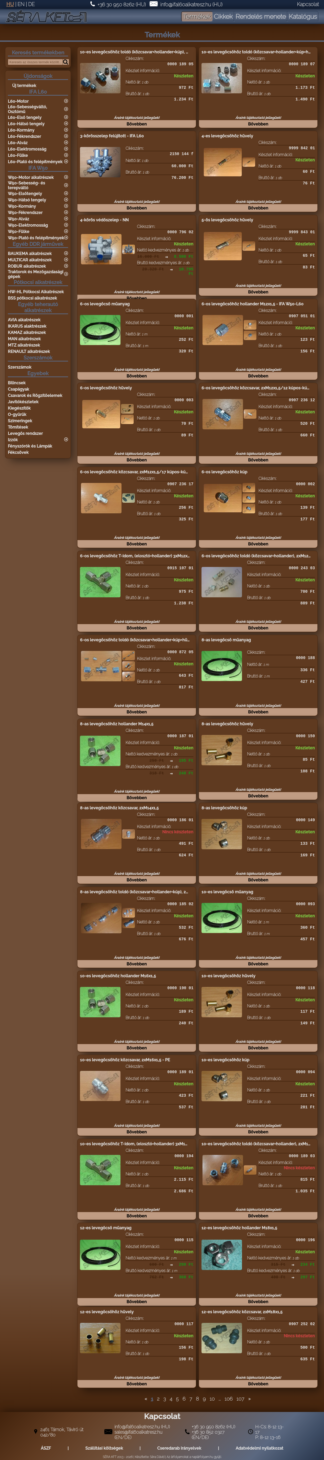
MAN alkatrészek (24, 338)
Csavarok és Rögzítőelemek (35, 395)
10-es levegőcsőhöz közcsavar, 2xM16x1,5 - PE (125, 1059)
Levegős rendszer (25, 433)
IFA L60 (38, 92)
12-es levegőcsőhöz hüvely (107, 1311)
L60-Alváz (18, 142)
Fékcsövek (18, 452)
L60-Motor (18, 101)
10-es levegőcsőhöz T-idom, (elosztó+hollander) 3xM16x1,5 (137, 1143)
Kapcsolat (308, 4)
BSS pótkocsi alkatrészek (32, 298)
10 (212, 1399)
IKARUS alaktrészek (27, 326)
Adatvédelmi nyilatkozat (259, 1448)
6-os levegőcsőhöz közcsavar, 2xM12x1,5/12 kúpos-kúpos (257, 388)
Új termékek (24, 85)
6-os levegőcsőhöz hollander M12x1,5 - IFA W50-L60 (252, 304)
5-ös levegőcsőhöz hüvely (227, 220)
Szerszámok (38, 358)
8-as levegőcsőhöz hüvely (227, 724)
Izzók (13, 439)
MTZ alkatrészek (24, 345)
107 (240, 1399)
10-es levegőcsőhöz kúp (225, 1059)
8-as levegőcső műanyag (226, 640)
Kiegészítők (19, 408)
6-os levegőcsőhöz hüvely (106, 388)
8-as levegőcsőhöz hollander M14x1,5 (116, 724)
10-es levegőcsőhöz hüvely (228, 976)
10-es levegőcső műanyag (227, 892)
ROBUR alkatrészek (27, 266)
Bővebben (137, 126)
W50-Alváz (18, 219)
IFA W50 (38, 168)
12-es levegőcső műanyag (105, 1227)
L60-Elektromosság (27, 149)
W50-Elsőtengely (25, 193)
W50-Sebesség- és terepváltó (26, 185)
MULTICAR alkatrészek (30, 260)
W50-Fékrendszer (25, 212)
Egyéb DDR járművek (38, 244)
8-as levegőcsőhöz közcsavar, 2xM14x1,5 (119, 808)
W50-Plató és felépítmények (36, 238)
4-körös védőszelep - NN (104, 220)
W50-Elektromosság (28, 225)
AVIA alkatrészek (24, 320)
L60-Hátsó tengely (26, 123)
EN (21, 4)
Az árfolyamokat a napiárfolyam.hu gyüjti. (194, 1457)
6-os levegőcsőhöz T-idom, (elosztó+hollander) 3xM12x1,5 (136, 556)
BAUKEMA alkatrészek (30, 253)
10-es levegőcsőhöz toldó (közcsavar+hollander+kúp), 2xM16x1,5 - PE (147, 52)
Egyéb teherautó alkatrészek (38, 307)
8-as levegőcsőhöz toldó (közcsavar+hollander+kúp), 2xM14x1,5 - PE (146, 892)
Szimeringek (20, 420)
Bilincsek (17, 382)
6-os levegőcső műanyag (105, 304)
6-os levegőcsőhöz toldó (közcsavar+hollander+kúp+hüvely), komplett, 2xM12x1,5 (159, 640)
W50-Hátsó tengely (27, 200)
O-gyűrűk (17, 414)
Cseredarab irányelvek (179, 1448)
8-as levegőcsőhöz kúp (224, 808)
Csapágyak (18, 389)
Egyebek (38, 373)
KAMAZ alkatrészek (27, 332)
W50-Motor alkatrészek (31, 177)
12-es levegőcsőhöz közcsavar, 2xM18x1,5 (241, 1311)
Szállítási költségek (104, 1448)
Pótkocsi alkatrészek (38, 282)
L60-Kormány (21, 130)
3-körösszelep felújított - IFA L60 (112, 136)
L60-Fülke (18, 155)
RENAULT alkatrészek (29, 351)
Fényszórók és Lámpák (30, 446)
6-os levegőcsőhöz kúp (224, 472)
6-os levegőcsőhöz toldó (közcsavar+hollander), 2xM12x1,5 (258, 556)
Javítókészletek (23, 401)
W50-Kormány (22, 206)
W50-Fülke (18, 231)
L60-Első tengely (25, 117)
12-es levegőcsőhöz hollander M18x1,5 (239, 1227)
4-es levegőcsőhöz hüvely (227, 136)
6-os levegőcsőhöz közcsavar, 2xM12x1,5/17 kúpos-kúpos (136, 472)
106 (229, 1399)
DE (31, 4)
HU (10, 4)
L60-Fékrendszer (24, 136)
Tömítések (18, 427)
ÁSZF (46, 1448)
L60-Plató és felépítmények (35, 161)
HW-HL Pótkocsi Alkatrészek (36, 291)
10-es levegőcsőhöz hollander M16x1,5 (118, 976)
